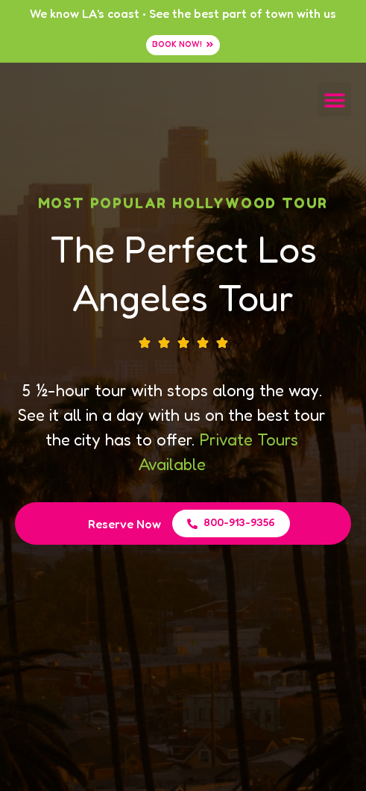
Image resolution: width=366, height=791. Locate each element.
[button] (334, 99)
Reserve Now (124, 523)
